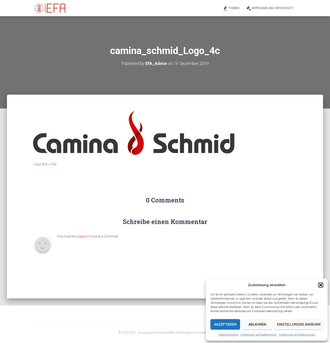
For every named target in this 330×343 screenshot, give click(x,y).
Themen (231, 8)
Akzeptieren (225, 324)
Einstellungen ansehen (298, 324)
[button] (320, 285)
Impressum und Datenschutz (259, 334)
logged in (82, 236)
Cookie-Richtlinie (228, 334)
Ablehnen (257, 324)
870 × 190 (49, 164)
